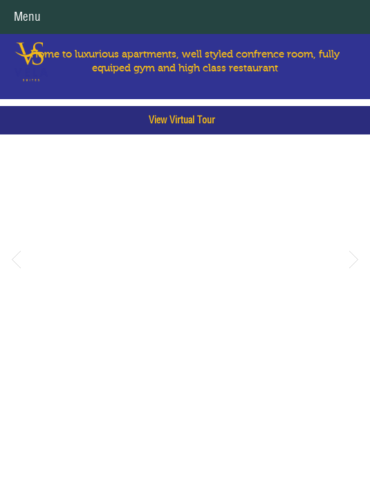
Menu (27, 16)
